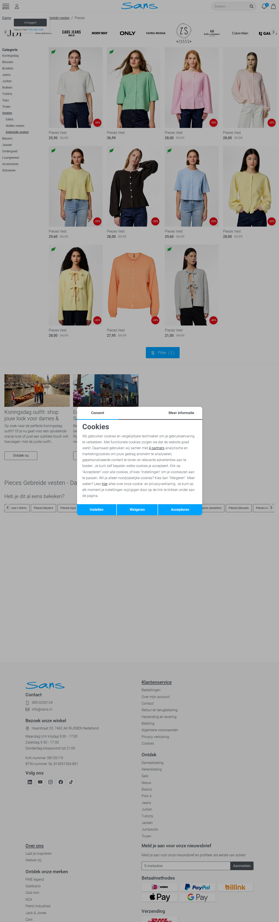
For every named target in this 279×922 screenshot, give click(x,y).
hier (105, 484)
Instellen (96, 509)
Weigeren (137, 509)
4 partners (156, 448)
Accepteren (180, 509)
